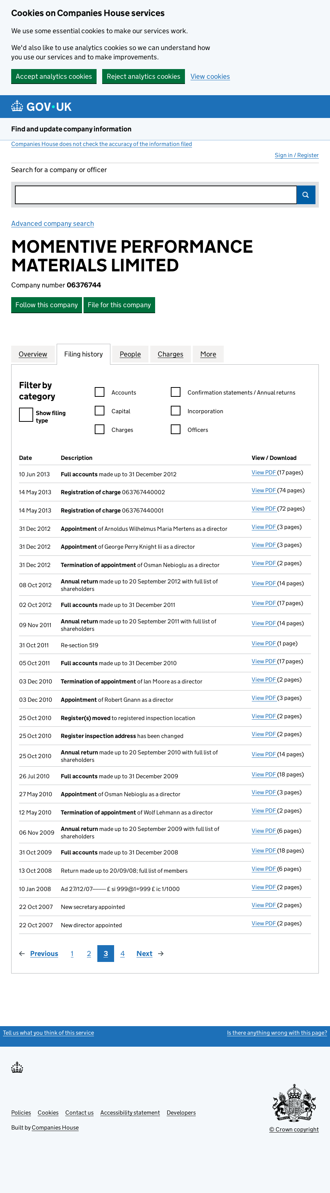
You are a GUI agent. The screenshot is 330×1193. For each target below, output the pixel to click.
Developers (181, 1112)
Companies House (55, 1127)
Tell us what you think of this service (48, 1032)
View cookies (210, 76)
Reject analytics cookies (143, 76)
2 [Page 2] (89, 953)
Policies (21, 1112)
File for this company (119, 304)
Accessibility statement (130, 1112)
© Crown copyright (294, 1129)
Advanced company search (52, 223)
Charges (114, 431)
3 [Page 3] (106, 953)
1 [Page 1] (72, 953)
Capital (112, 412)
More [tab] (208, 353)
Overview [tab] (33, 353)
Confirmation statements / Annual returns (233, 393)
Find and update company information (71, 129)
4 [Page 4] (122, 953)
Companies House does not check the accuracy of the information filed (101, 143)
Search (306, 195)
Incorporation (197, 412)
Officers (189, 431)
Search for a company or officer (59, 169)
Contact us (79, 1112)
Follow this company (46, 304)
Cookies (48, 1112)
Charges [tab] (170, 353)
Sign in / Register (297, 155)
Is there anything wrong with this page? (277, 1032)
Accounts (115, 393)
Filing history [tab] (83, 353)
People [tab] (130, 353)
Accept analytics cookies (54, 76)
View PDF (264, 472)
